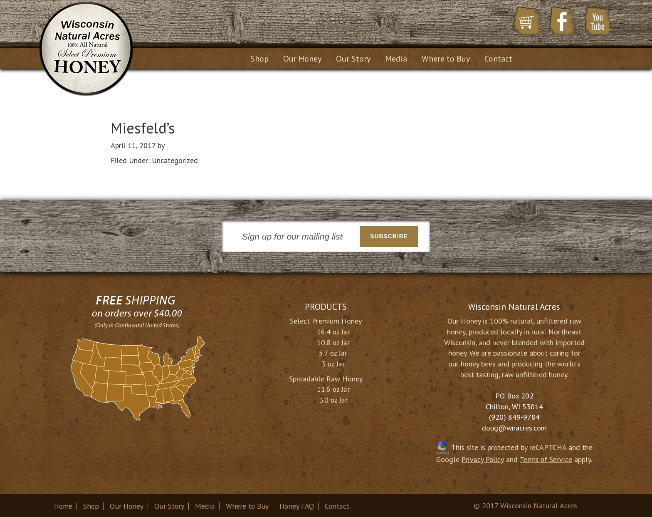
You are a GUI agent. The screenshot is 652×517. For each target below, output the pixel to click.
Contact (338, 505)
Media (205, 505)
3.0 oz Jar (333, 398)
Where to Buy (247, 505)
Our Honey (127, 505)
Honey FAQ (297, 505)
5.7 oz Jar (333, 351)
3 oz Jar (333, 362)
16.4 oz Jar (333, 330)
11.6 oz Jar (333, 388)
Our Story (170, 505)
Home (63, 505)
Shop (91, 505)
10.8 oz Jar (333, 341)
